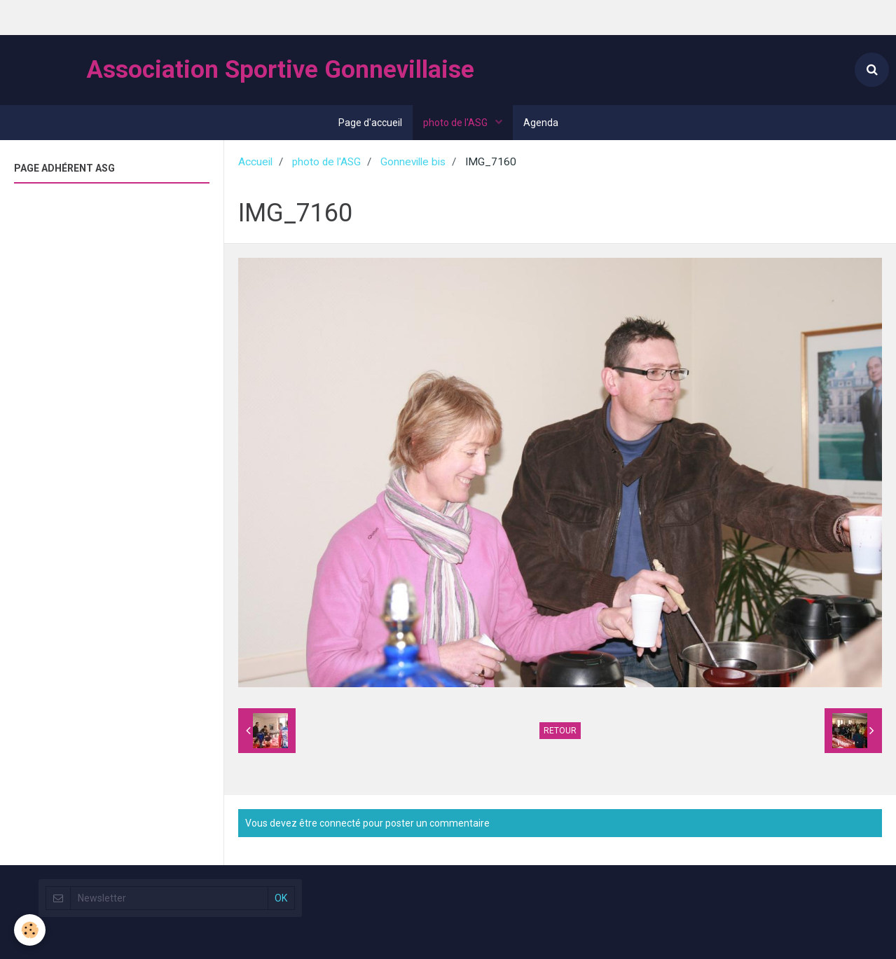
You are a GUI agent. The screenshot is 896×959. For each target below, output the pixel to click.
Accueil (255, 162)
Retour (560, 731)
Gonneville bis (413, 162)
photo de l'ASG (456, 122)
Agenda (540, 122)
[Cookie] (30, 930)
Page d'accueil (370, 122)
